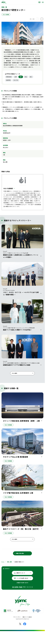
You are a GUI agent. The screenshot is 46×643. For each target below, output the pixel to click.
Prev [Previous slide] (37, 18)
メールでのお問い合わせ (22, 578)
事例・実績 (9, 561)
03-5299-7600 (17, 587)
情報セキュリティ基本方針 (27, 617)
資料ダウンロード (21, 573)
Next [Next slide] (41, 18)
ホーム (3, 561)
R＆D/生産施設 (8, 188)
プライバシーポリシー (17, 617)
